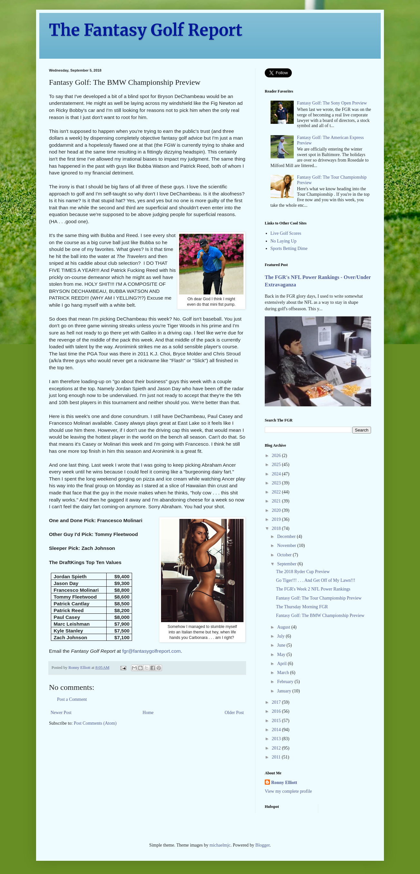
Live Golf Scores (286, 233)
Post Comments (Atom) (95, 723)
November (287, 545)
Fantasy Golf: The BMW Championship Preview (320, 615)
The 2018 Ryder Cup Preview (303, 571)
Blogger (262, 845)
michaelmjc (220, 845)
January (284, 691)
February (285, 681)
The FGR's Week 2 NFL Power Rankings (313, 589)
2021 (277, 501)
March (283, 672)
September (287, 563)
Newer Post (61, 712)
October (285, 554)
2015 (277, 720)
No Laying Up (284, 241)
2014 (277, 729)
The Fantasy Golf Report (146, 30)
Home (148, 712)
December (287, 536)
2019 (277, 519)
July (281, 636)
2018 (277, 528)
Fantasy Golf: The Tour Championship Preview (319, 598)
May (281, 654)
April (282, 663)
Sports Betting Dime (289, 248)
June (281, 645)
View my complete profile (288, 791)
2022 (277, 492)
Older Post (234, 712)
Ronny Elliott (284, 782)
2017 (277, 702)
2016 (277, 711)
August (284, 627)
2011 (277, 757)
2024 (277, 474)
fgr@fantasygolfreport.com (151, 651)
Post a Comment (72, 699)
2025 (277, 464)
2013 (277, 738)
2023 (277, 483)
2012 (277, 748)
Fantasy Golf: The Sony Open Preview (332, 103)
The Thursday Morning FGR (302, 606)
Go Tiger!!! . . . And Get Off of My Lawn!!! (315, 580)
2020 (277, 510)
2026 (277, 455)
